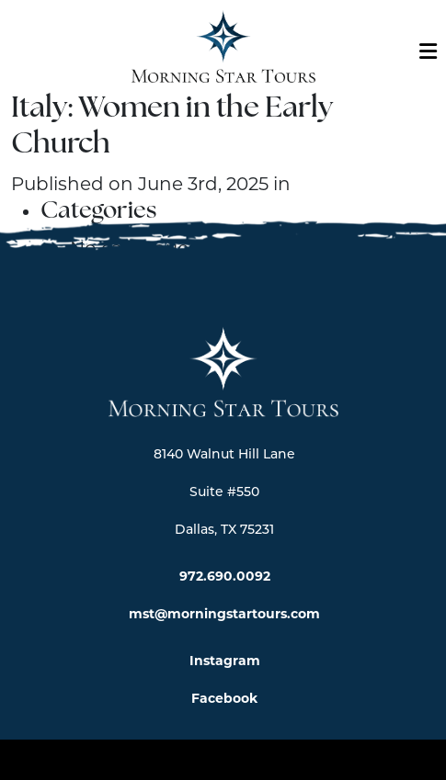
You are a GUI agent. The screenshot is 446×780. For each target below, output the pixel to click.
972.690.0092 (224, 576)
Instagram (224, 660)
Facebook (224, 698)
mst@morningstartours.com (224, 613)
